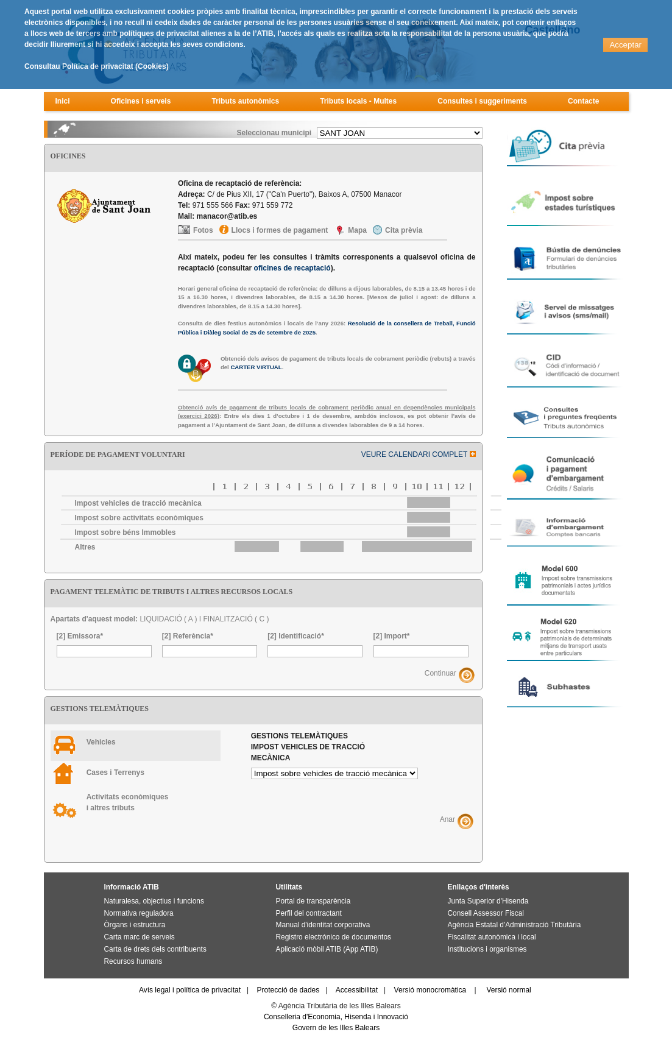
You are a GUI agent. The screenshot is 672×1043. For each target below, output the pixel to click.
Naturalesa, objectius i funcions (154, 901)
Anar (447, 820)
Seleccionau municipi (273, 133)
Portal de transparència (313, 901)
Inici (62, 101)
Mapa (357, 230)
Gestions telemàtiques (308, 747)
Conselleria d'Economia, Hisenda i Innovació (336, 1017)
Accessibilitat (357, 990)
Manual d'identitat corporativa (323, 925)
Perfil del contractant (309, 913)
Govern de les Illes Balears (336, 1028)
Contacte (583, 101)
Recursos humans (133, 961)
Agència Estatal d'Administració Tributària (514, 925)
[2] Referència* (187, 636)
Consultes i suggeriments (482, 101)
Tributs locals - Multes (358, 101)
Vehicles (101, 742)
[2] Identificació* (295, 636)
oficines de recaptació (292, 268)
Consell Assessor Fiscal (486, 913)
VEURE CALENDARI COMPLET (418, 454)
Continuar (440, 673)
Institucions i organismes (487, 949)
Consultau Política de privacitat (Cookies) (96, 66)
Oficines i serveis (141, 101)
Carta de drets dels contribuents (155, 949)
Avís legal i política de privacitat (190, 990)
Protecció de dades (288, 990)
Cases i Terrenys (115, 772)
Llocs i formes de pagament (280, 230)
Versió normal (508, 990)
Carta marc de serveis (139, 937)
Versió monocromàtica (430, 990)
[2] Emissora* (80, 636)
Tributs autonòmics (245, 101)
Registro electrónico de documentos (333, 937)
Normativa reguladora (139, 913)
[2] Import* (391, 636)
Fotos (203, 230)
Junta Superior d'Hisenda (488, 901)
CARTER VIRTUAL (255, 367)
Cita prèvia (403, 230)
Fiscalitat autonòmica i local (492, 937)
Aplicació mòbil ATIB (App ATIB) (327, 949)
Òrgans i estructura (135, 925)
